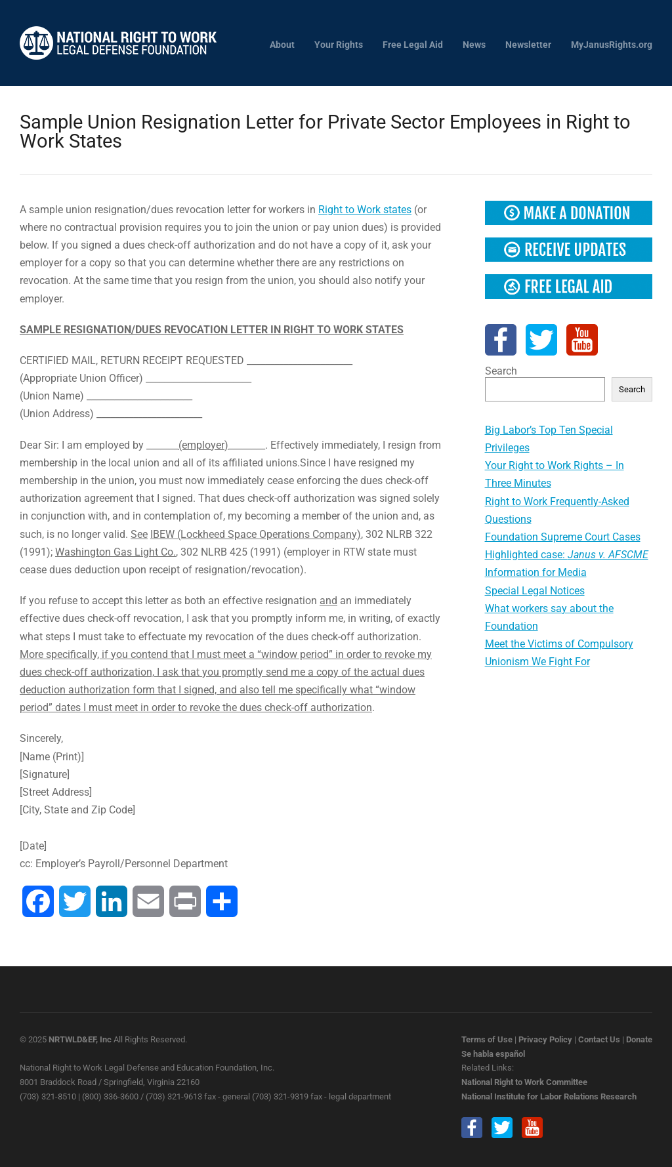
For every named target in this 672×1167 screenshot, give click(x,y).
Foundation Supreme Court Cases (562, 537)
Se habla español (493, 1054)
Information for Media (536, 572)
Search (501, 371)
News (474, 45)
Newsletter (528, 45)
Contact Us (599, 1039)
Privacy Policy (545, 1039)
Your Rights (338, 45)
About (282, 45)
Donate (639, 1039)
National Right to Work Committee (524, 1082)
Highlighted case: (566, 554)
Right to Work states (364, 209)
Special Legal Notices (535, 590)
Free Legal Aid (413, 45)
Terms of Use (487, 1039)
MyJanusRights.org (611, 45)
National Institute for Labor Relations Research (549, 1096)
